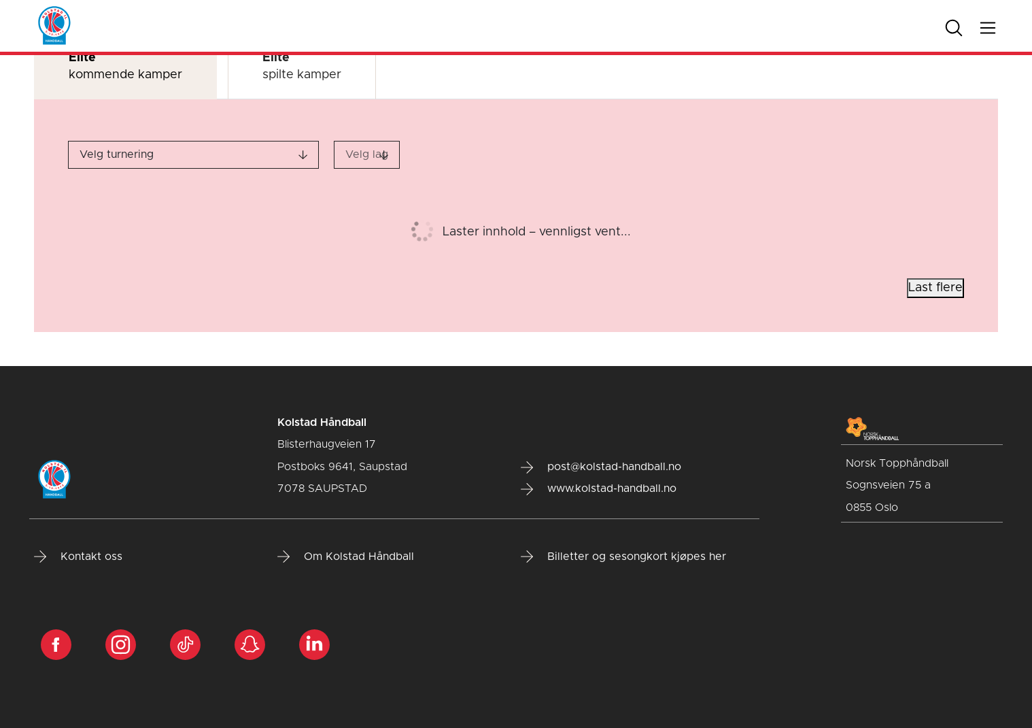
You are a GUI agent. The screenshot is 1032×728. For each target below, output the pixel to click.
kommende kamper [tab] (125, 66)
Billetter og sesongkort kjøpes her (623, 556)
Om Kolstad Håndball (345, 556)
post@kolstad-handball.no (601, 467)
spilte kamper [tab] (301, 66)
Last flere (935, 288)
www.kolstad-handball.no (598, 489)
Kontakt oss (78, 556)
